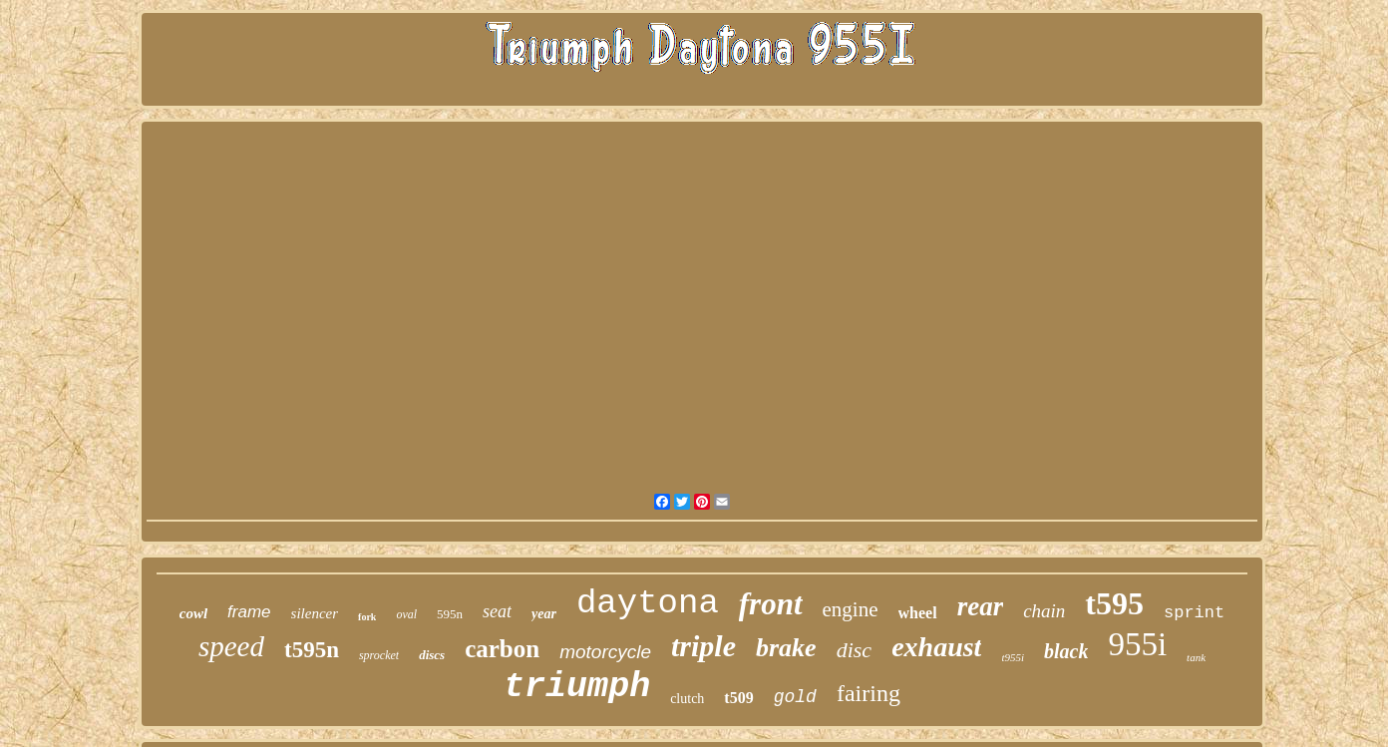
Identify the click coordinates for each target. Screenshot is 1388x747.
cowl (193, 613)
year (543, 613)
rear (980, 606)
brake (786, 647)
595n (450, 613)
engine (850, 609)
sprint (1194, 612)
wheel (917, 612)
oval (406, 614)
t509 (738, 697)
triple (703, 645)
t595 (1114, 603)
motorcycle (605, 651)
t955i (1012, 657)
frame (248, 611)
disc (854, 649)
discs (432, 654)
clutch (687, 698)
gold (795, 697)
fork (367, 616)
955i (1137, 644)
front (771, 603)
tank (1196, 657)
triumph (577, 687)
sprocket (379, 655)
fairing (868, 693)
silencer (314, 613)
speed (231, 646)
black (1066, 651)
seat (497, 611)
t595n (311, 649)
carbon (502, 648)
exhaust (936, 646)
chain (1044, 610)
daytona (647, 603)
